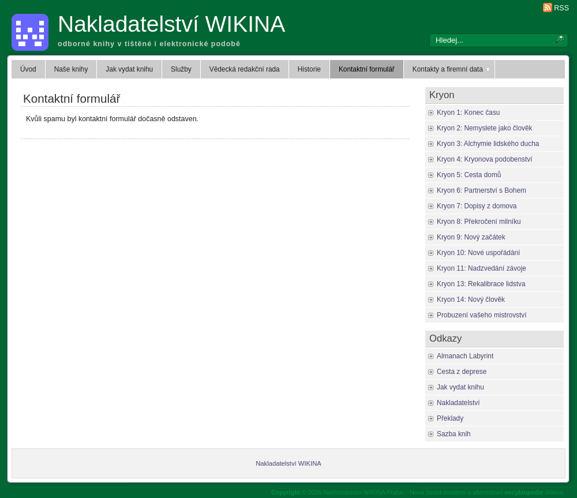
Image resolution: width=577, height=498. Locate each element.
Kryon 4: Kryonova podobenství (484, 159)
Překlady (450, 418)
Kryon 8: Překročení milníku (479, 222)
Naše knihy (71, 69)
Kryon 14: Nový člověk (471, 299)
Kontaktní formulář (367, 69)
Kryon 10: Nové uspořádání (478, 253)
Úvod (28, 69)
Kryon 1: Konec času (468, 112)
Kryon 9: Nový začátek (471, 237)
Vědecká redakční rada (244, 69)
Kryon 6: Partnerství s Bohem (481, 190)
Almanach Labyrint (465, 356)
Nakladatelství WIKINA (171, 24)
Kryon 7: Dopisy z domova (476, 206)
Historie (309, 69)
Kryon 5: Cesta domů (469, 175)
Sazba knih (454, 434)
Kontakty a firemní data (452, 69)
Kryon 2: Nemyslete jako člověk (484, 128)
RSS (561, 8)
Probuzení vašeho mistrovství (482, 315)
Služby (181, 69)
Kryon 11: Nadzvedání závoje (481, 268)
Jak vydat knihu (129, 69)
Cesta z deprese (461, 372)
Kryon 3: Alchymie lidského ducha (488, 144)
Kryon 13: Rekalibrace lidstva (481, 284)
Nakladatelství (458, 403)
